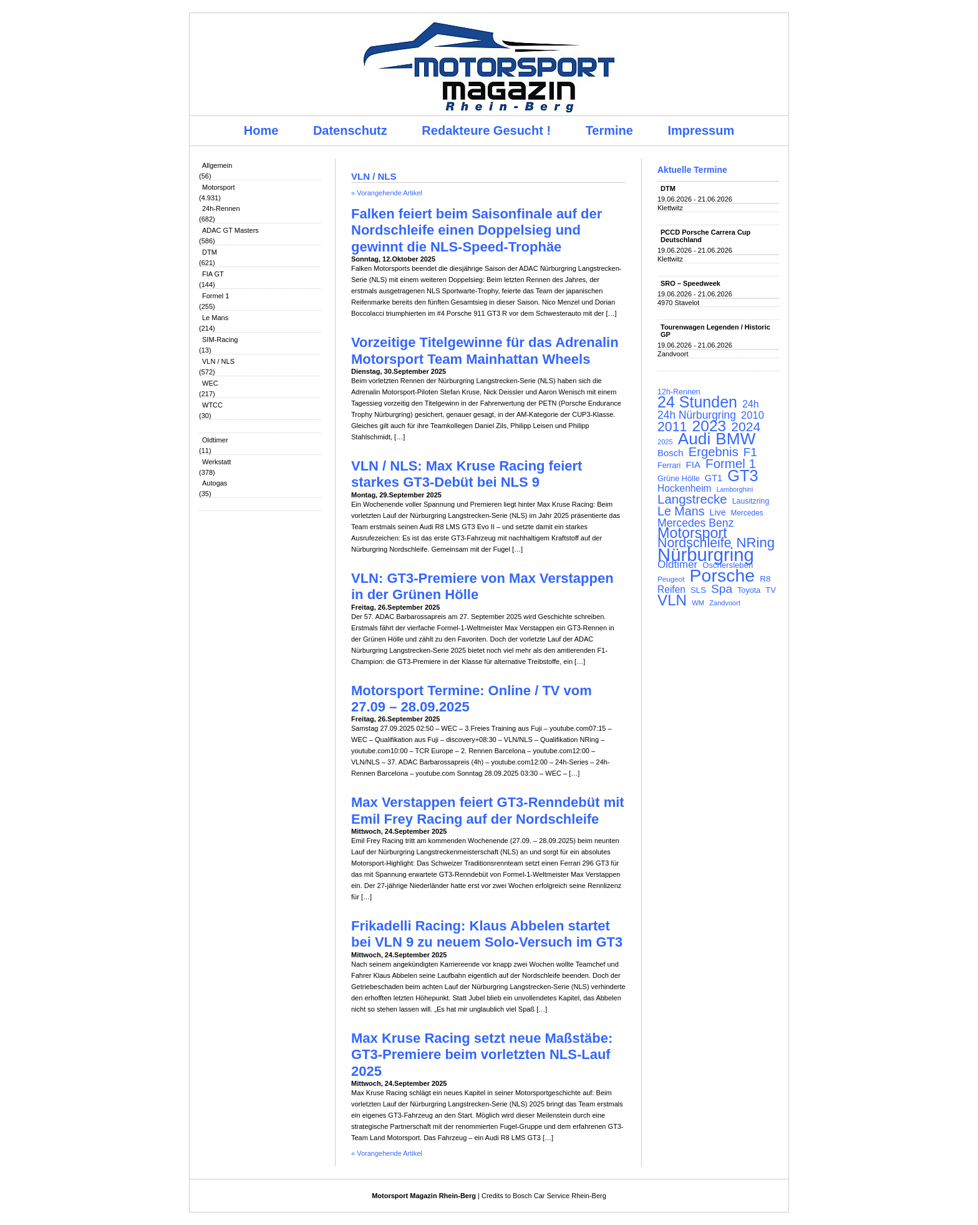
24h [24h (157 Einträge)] (750, 404)
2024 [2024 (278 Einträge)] (745, 427)
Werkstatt (216, 462)
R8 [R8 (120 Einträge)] (765, 578)
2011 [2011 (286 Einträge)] (672, 427)
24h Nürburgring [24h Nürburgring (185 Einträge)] (696, 415)
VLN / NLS (218, 361)
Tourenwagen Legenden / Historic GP (715, 330)
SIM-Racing (220, 339)
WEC (210, 383)
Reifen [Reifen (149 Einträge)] (671, 590)
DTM (209, 252)
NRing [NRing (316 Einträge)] (756, 543)
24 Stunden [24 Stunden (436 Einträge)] (697, 402)
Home (261, 130)
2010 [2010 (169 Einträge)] (752, 416)
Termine (609, 130)
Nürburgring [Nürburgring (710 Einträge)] (705, 555)
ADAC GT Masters (230, 230)
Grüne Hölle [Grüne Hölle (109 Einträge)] (678, 478)
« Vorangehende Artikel (386, 193)
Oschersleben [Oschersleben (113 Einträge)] (727, 565)
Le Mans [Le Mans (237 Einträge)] (681, 511)
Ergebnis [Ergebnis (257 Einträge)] (713, 452)
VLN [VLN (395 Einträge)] (672, 600)
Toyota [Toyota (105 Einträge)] (748, 590)
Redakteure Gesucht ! (486, 130)
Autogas (214, 483)
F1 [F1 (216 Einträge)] (750, 452)
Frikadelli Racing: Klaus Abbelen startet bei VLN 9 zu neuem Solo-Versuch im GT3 (486, 934)
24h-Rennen (221, 208)
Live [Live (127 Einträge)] (718, 512)
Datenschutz (350, 130)
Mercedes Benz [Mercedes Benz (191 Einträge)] (695, 523)
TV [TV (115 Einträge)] (770, 590)
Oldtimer (215, 440)
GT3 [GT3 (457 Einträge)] (742, 476)
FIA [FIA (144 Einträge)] (692, 465)
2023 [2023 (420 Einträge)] (709, 426)
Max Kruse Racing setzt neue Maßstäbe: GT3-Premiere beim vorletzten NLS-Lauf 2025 (481, 1054)
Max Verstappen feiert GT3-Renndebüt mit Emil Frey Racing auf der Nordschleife (487, 810)
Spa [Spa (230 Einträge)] (721, 589)
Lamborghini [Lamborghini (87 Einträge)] (735, 489)
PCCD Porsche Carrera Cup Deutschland (705, 235)
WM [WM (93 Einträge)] (698, 603)
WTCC (212, 405)
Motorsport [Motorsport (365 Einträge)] (692, 533)
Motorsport (218, 187)
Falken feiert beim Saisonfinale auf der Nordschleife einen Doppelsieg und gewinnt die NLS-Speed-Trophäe (476, 230)
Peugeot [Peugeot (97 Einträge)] (671, 579)
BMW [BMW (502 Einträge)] (735, 439)
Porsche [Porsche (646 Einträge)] (722, 575)
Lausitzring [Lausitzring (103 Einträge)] (750, 501)
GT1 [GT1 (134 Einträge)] (713, 478)
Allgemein (217, 165)
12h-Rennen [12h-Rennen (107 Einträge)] (678, 392)
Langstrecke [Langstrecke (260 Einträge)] (692, 499)
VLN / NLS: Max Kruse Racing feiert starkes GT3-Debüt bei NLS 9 (466, 474)
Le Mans (215, 317)
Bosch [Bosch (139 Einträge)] (670, 453)
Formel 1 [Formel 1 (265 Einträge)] (730, 464)
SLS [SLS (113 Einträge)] (698, 590)
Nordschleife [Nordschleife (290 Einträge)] (694, 543)
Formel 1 (215, 296)
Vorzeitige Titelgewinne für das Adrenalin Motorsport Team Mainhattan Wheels (485, 350)
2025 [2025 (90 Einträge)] (665, 442)
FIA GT (213, 274)
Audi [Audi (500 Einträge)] (694, 439)
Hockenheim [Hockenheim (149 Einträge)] (684, 489)
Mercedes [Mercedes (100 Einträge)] (747, 513)
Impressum (701, 130)
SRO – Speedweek (690, 283)
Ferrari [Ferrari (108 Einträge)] (668, 465)
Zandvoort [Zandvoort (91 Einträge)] (724, 603)
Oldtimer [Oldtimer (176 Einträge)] (677, 565)
